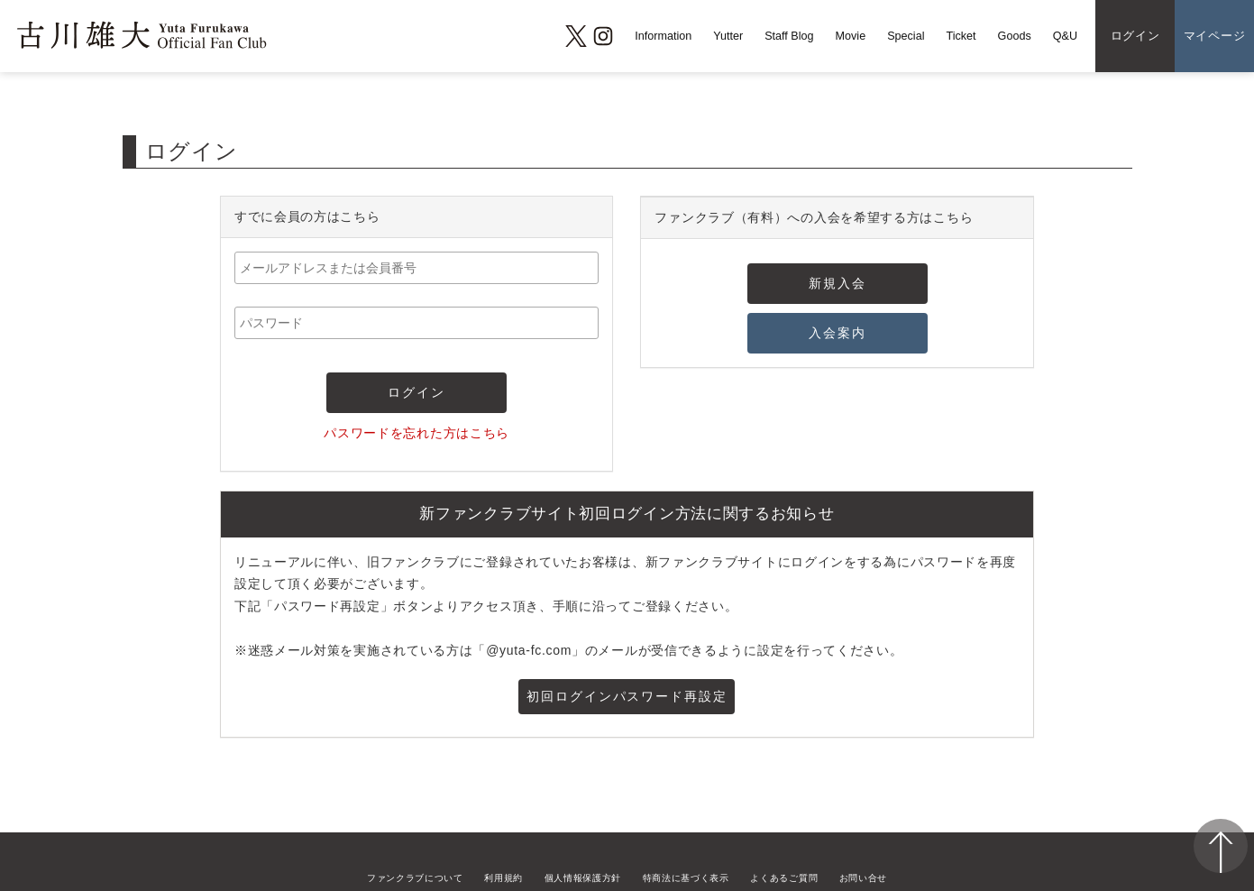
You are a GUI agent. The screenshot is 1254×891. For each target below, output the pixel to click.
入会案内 (837, 333)
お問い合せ (863, 878)
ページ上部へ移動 (1221, 846)
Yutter (728, 36)
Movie (851, 36)
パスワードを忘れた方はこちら (416, 433)
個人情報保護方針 (583, 878)
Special (905, 36)
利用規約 (503, 878)
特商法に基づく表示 (686, 878)
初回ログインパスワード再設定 (627, 696)
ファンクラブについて (415, 878)
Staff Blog (788, 36)
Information (663, 36)
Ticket (960, 36)
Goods (1014, 36)
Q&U (1065, 36)
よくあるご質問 (784, 878)
